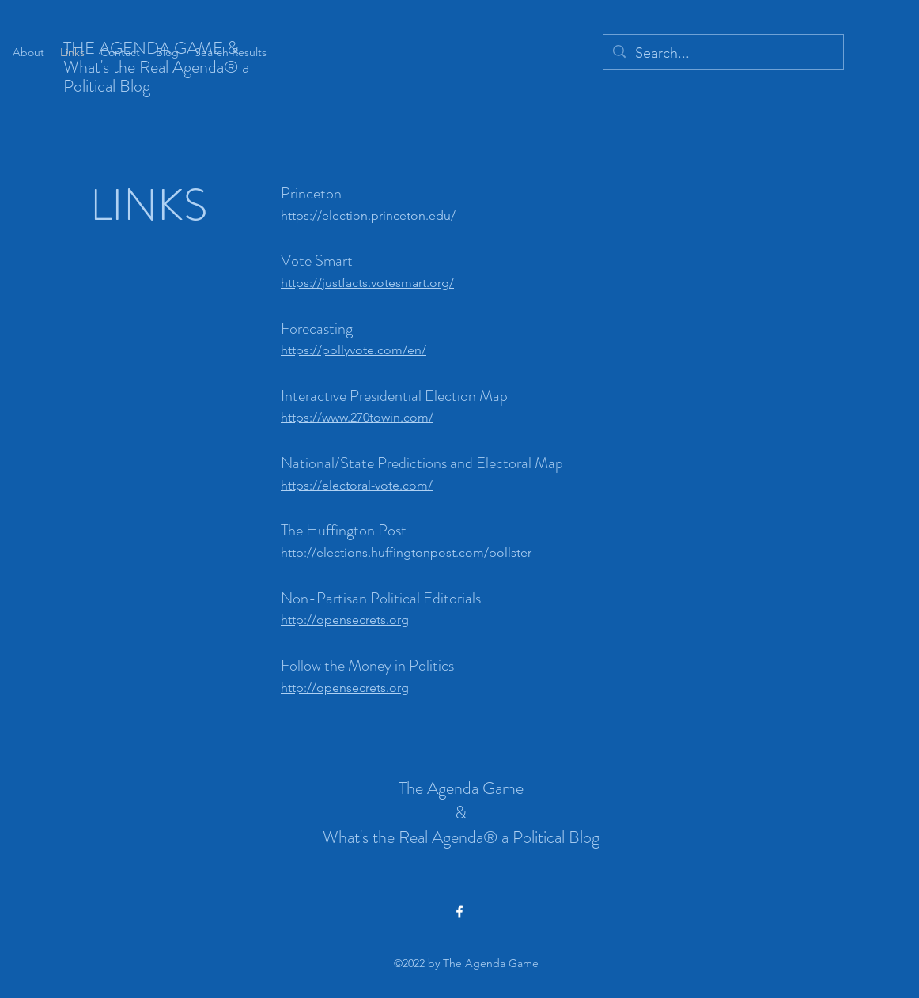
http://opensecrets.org (345, 619)
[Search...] (722, 54)
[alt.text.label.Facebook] (459, 912)
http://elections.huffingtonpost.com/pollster (406, 552)
